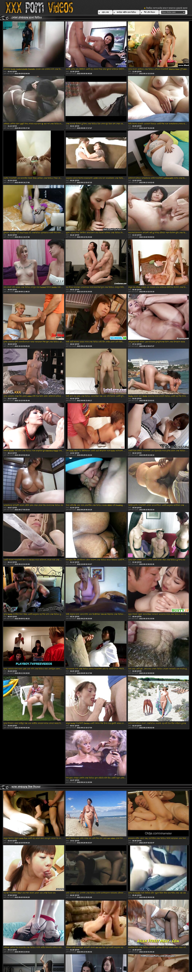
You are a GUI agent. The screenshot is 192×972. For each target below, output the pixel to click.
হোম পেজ (105, 12)
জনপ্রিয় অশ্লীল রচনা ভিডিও (126, 12)
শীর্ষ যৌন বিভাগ (149, 12)
